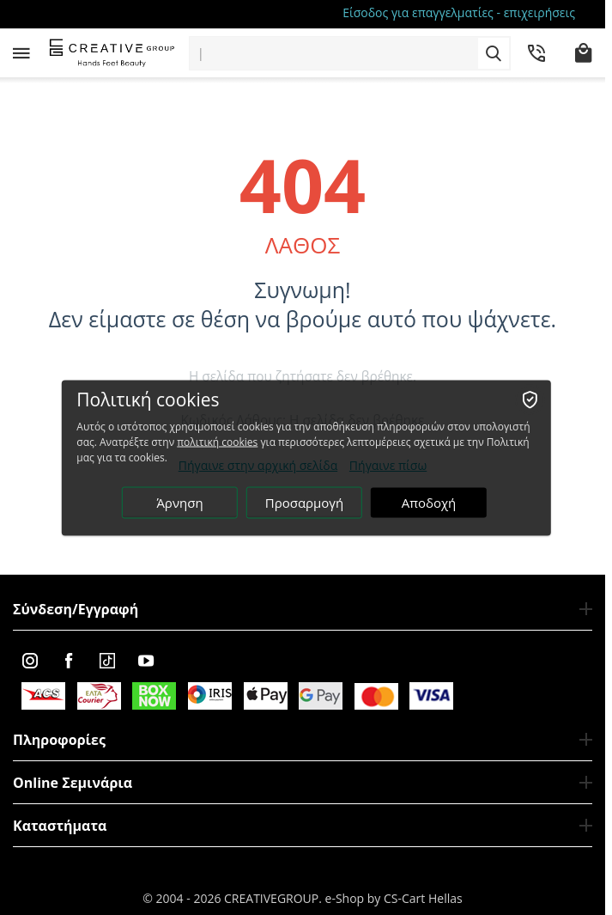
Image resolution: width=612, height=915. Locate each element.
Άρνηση (179, 501)
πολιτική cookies (217, 441)
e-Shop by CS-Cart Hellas (394, 898)
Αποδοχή (429, 501)
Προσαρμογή (304, 501)
